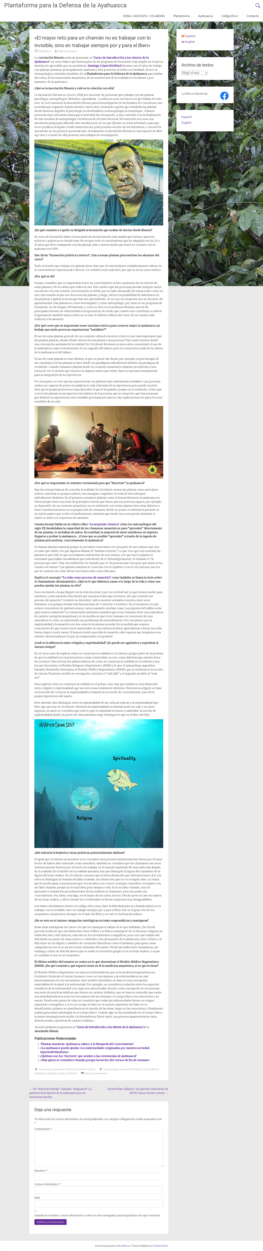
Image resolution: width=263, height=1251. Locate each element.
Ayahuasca (205, 16)
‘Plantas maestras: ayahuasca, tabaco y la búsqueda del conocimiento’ (87, 1044)
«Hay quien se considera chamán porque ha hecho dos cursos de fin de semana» (95, 1060)
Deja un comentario (96, 1073)
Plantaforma (181, 16)
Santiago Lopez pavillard (62, 1073)
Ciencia (69, 1069)
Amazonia (45, 1069)
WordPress (123, 1245)
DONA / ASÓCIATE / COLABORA (144, 16)
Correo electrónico (47, 1184)
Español (186, 117)
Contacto (253, 16)
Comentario (43, 1129)
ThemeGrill (160, 1245)
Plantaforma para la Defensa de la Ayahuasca (65, 5)
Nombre (41, 1170)
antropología (111, 1069)
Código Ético (229, 16)
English (186, 122)
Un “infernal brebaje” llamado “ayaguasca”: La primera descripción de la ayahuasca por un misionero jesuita (60, 1093)
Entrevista (80, 1069)
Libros (91, 1069)
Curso (146, 1069)
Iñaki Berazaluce (67, 51)
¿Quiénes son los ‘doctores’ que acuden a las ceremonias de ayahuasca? (88, 1056)
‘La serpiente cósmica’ (104, 524)
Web (37, 1197)
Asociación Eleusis (131, 1069)
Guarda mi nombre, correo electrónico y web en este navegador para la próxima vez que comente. (97, 1215)
